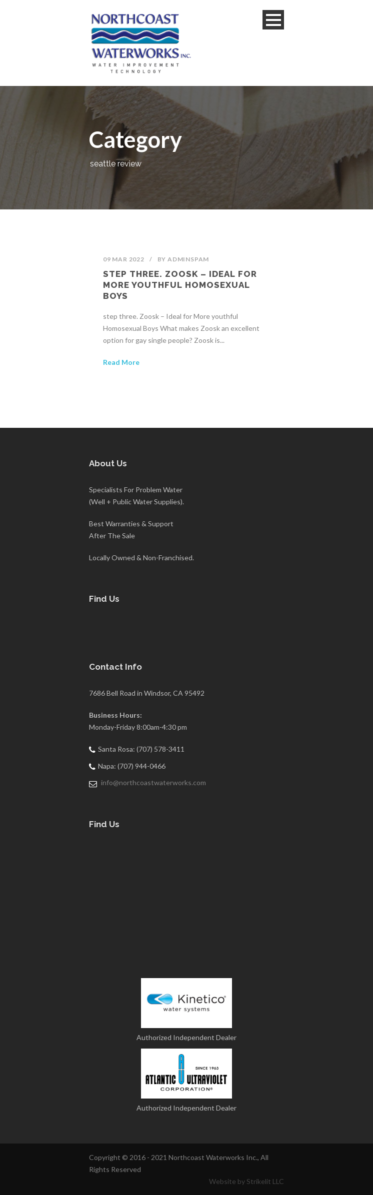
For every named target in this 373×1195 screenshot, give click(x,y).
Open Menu (273, 19)
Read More (121, 362)
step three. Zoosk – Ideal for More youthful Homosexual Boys (180, 285)
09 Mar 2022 (123, 259)
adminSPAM (188, 259)
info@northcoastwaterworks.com (153, 782)
